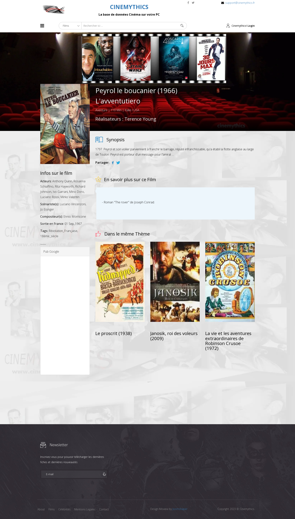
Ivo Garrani (60, 192)
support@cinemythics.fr (240, 3)
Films (52, 509)
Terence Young (140, 119)
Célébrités (65, 509)
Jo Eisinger (47, 209)
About (41, 509)
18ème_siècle (49, 236)
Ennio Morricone (74, 216)
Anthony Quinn (62, 181)
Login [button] (251, 25)
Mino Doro (76, 192)
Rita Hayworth (64, 186)
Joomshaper (180, 509)
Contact (104, 509)
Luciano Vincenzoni (73, 204)
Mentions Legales (85, 509)
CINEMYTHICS (129, 7)
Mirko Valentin (69, 197)
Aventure (101, 110)
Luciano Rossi (49, 197)
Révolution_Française (63, 231)
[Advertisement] (65, 315)
